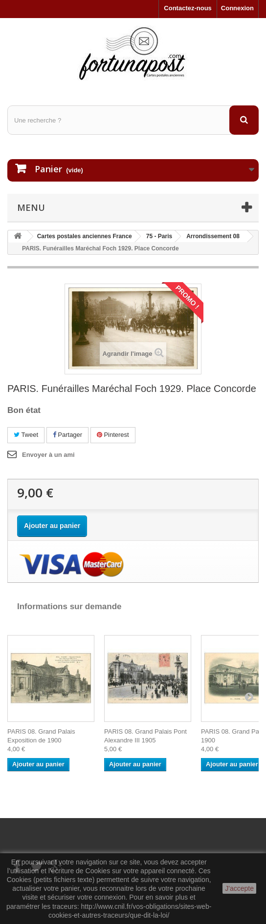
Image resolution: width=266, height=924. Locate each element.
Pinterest (113, 434)
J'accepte (239, 888)
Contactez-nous (188, 8)
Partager (67, 434)
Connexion (237, 8)
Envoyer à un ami (48, 454)
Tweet (26, 434)
